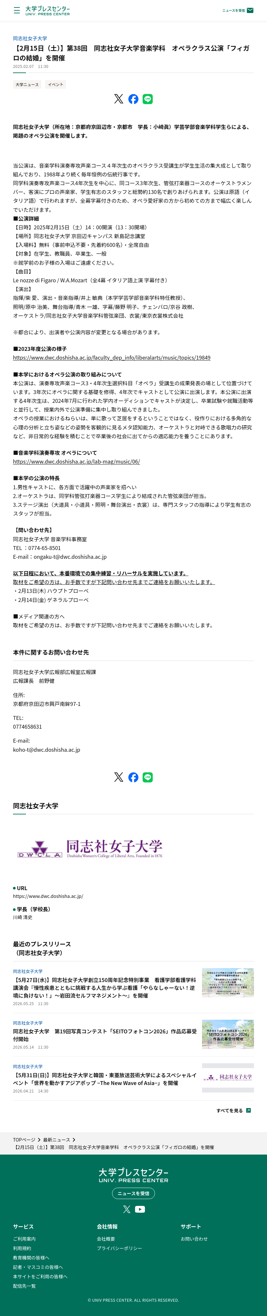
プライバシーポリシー (119, 1248)
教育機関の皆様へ (31, 1257)
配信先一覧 (24, 1286)
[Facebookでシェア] (133, 99)
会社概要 (106, 1238)
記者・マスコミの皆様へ (38, 1267)
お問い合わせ (194, 1238)
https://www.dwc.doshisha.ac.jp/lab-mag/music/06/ (76, 461)
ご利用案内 (24, 1238)
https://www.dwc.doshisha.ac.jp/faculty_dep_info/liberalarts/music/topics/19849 (111, 357)
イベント (55, 84)
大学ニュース (27, 84)
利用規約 (22, 1248)
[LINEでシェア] (148, 99)
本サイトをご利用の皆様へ (40, 1276)
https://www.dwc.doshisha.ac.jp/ (48, 896)
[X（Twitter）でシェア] (119, 99)
